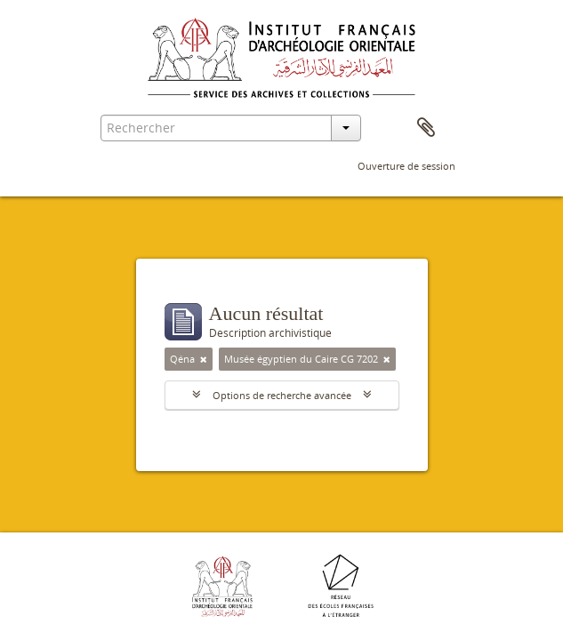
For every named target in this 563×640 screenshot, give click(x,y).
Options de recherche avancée (282, 395)
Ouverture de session (406, 165)
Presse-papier (426, 128)
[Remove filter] (203, 359)
